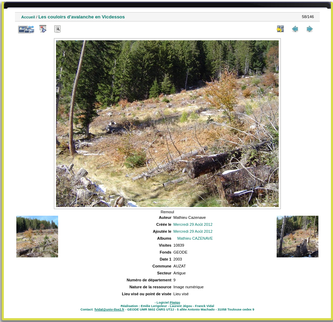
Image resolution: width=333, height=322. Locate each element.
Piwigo (175, 302)
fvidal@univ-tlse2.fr (109, 309)
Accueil (28, 17)
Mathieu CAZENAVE (195, 238)
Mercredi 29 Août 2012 (193, 224)
